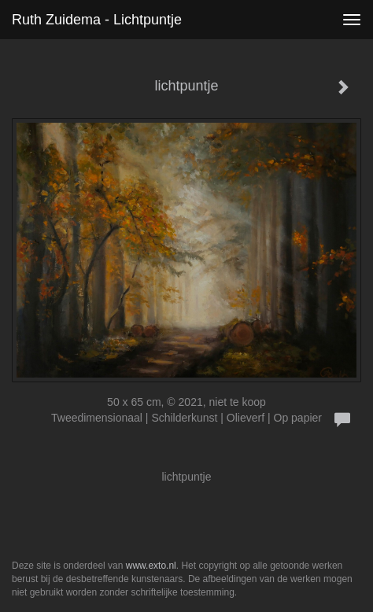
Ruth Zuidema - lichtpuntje (97, 20)
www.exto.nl (151, 565)
